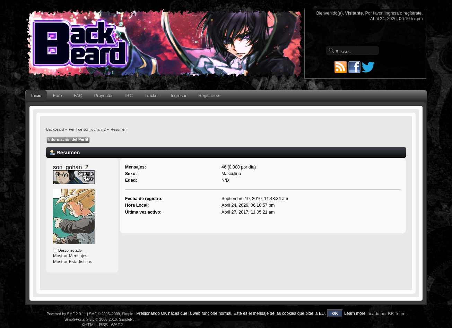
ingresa (392, 13)
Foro (57, 95)
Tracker (152, 95)
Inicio (36, 95)
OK (335, 313)
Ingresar (178, 95)
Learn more (354, 313)
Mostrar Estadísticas (72, 261)
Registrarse (209, 95)
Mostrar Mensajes (70, 255)
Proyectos (103, 95)
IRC (128, 95)
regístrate (412, 13)
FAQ (78, 95)
